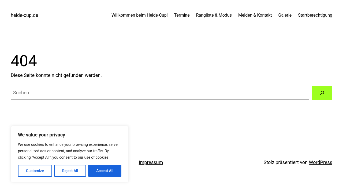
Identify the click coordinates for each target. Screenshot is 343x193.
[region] (70, 154)
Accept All (104, 171)
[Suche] (322, 93)
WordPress (320, 162)
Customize (35, 171)
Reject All (70, 171)
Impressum (151, 162)
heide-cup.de (24, 15)
